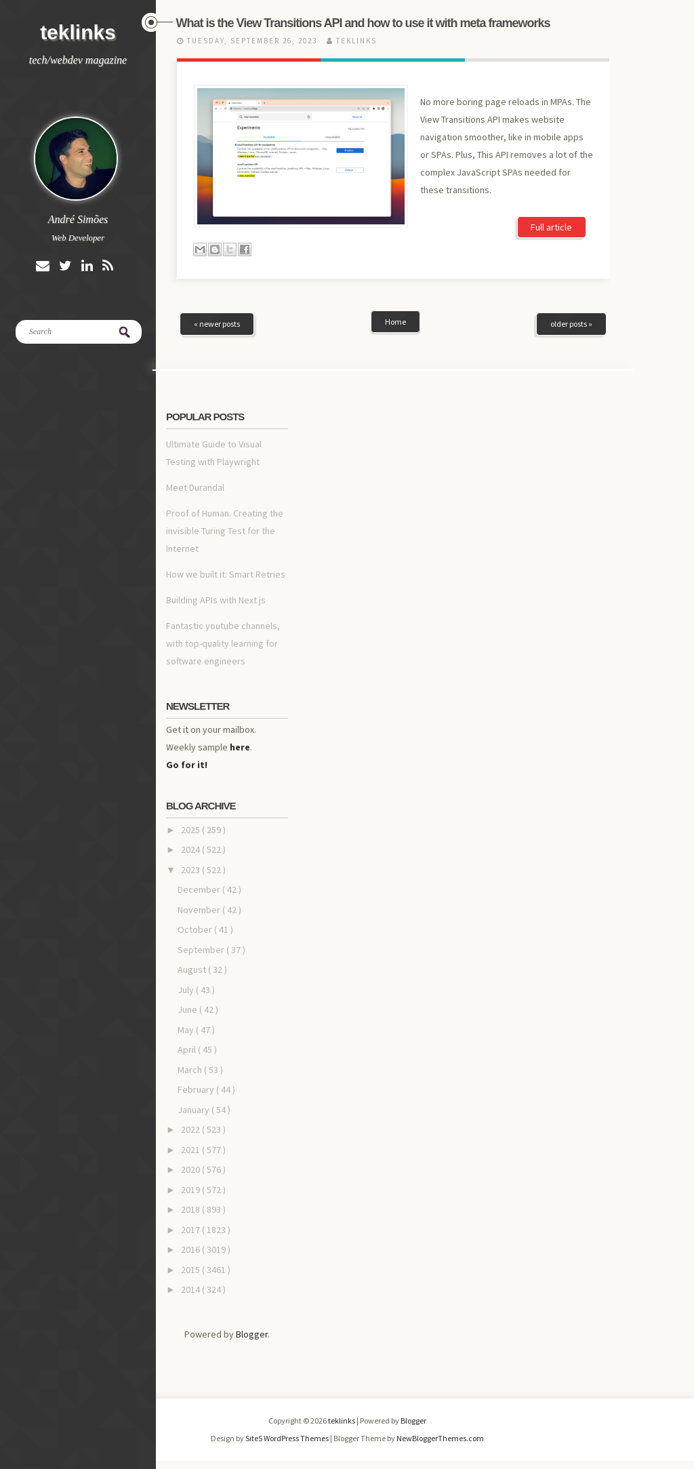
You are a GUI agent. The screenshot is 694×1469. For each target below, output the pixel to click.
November (200, 910)
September (202, 950)
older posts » (571, 324)
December (200, 889)
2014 (191, 1289)
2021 (191, 1150)
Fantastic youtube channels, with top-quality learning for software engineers (223, 643)
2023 (191, 870)
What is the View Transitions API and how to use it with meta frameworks (363, 23)
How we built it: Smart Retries (225, 574)
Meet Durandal (195, 487)
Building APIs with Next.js (216, 600)
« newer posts (217, 324)
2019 (191, 1190)
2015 (191, 1270)
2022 (191, 1129)
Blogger (252, 1334)
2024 (191, 849)
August (193, 969)
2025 (191, 830)
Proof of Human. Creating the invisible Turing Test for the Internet (224, 531)
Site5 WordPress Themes (287, 1438)
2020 (191, 1169)
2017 (191, 1230)
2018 (191, 1209)
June (188, 1009)
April (188, 1049)
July (187, 990)
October (196, 929)
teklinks (78, 32)
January (194, 1110)
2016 (191, 1249)
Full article (551, 227)
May (187, 1030)
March (191, 1070)
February (197, 1089)
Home (395, 322)
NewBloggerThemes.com (440, 1438)
